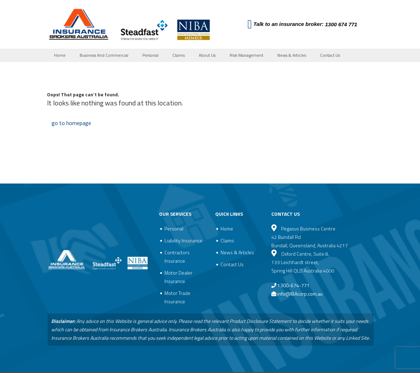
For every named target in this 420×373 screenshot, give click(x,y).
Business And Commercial (104, 55)
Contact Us (330, 55)
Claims (178, 55)
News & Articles (291, 55)
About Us (207, 55)
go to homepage (71, 123)
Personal (150, 55)
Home (60, 55)
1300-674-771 (290, 285)
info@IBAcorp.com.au (300, 293)
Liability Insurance (183, 240)
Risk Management (246, 55)
